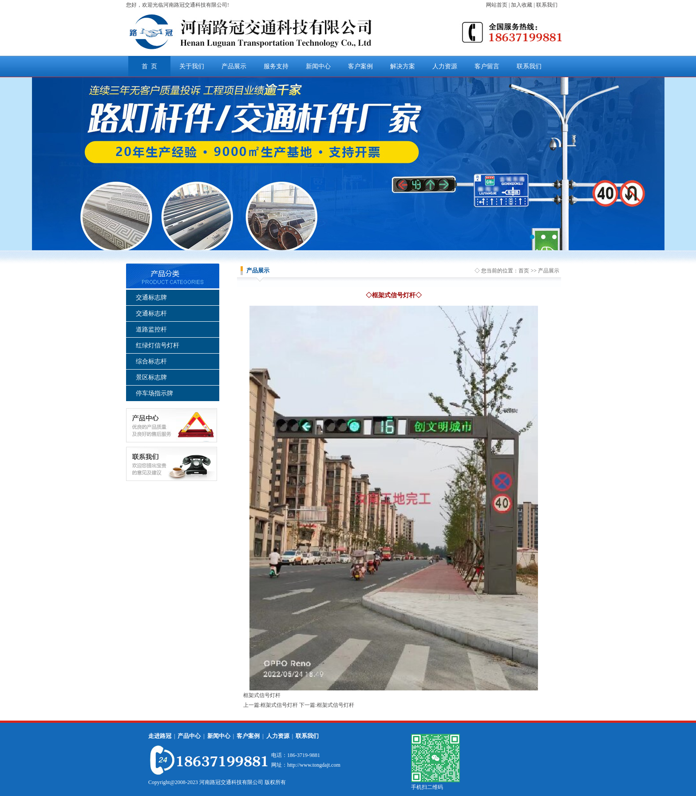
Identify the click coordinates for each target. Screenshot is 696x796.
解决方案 (402, 66)
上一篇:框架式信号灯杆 (270, 705)
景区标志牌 (151, 377)
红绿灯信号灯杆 (157, 345)
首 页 (149, 66)
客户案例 (360, 66)
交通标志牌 (151, 297)
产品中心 (189, 736)
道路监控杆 (151, 329)
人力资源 (444, 66)
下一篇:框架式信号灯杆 (326, 705)
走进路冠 (159, 736)
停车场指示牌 (154, 393)
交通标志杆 (151, 313)
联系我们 (529, 66)
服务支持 (276, 66)
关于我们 (191, 66)
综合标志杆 (151, 361)
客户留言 (487, 66)
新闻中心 (318, 66)
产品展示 (233, 66)
